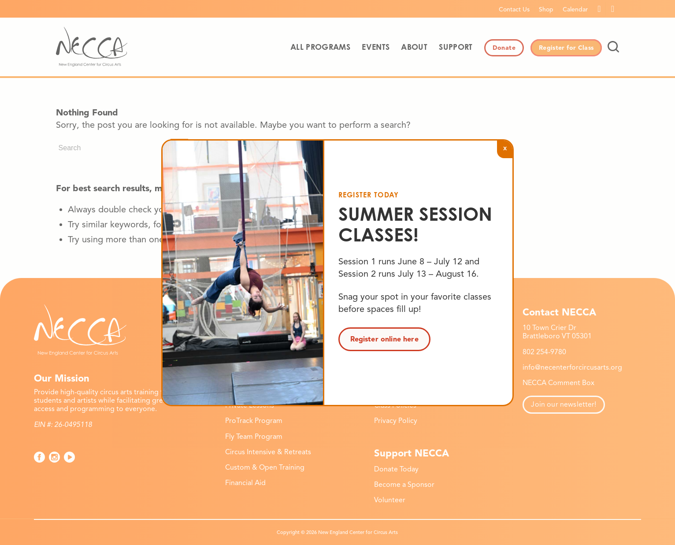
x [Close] (505, 148)
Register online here (384, 339)
